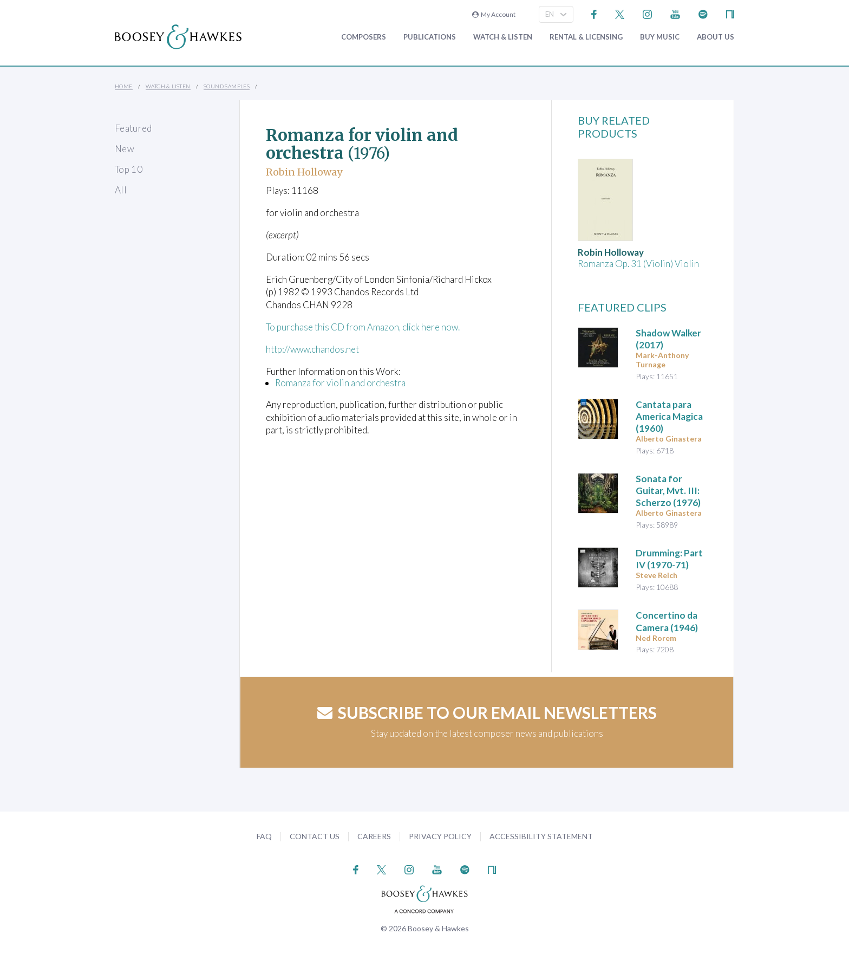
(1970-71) (669, 558)
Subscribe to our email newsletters (487, 712)
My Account (493, 14)
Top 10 (128, 169)
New (124, 148)
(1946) (667, 621)
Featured (133, 128)
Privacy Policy (440, 836)
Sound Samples (227, 86)
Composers (363, 37)
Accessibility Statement (541, 836)
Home (124, 86)
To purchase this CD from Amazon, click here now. (364, 327)
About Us (715, 37)
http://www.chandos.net (313, 349)
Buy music (660, 37)
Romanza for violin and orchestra (340, 382)
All (121, 190)
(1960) (669, 416)
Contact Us (314, 836)
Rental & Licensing (586, 37)
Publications (429, 37)
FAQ (264, 836)
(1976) (668, 490)
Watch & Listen (502, 37)
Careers (374, 836)
